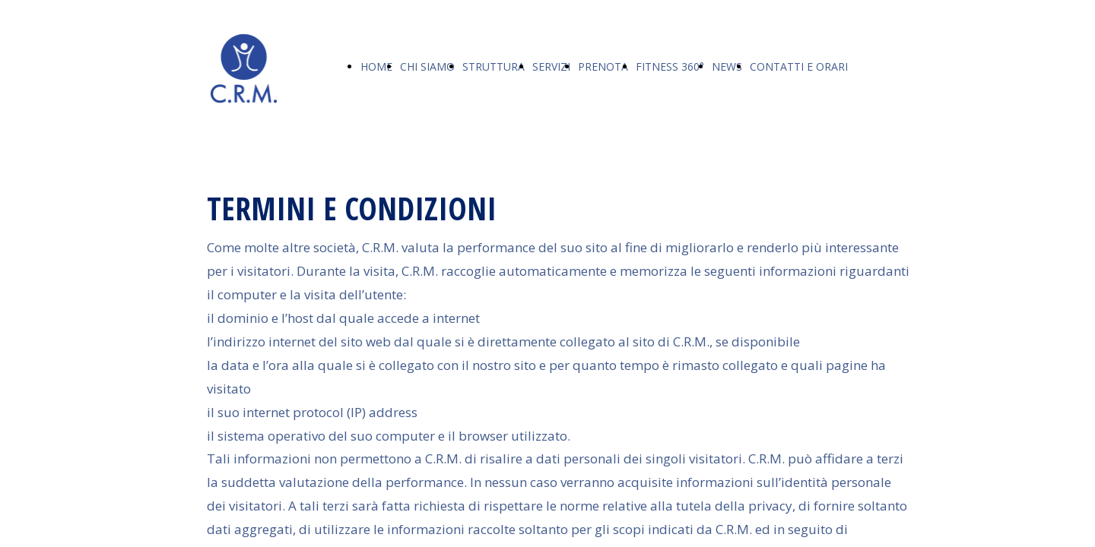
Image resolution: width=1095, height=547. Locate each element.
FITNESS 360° (670, 66)
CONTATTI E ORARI (799, 66)
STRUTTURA (493, 66)
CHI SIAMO (427, 66)
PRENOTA (603, 66)
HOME (376, 66)
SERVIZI (551, 66)
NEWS (727, 66)
